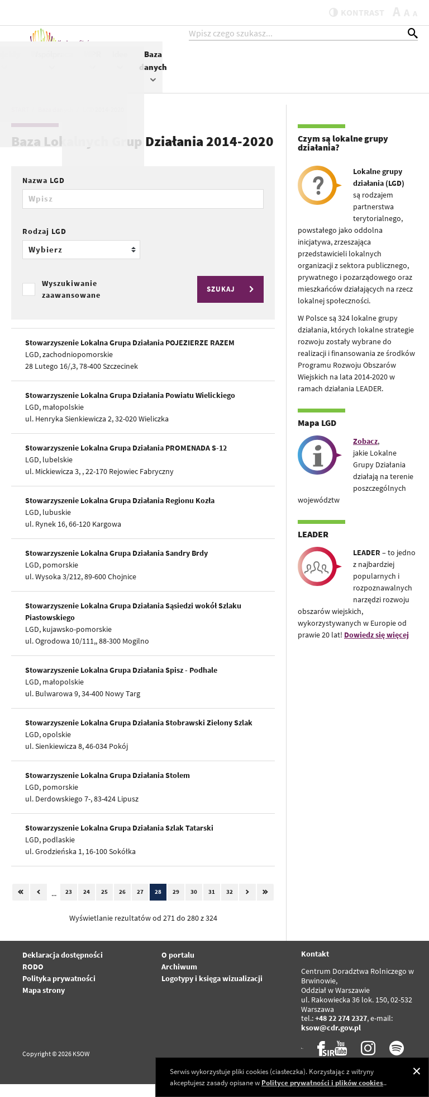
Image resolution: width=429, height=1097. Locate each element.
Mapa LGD (317, 436)
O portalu (177, 968)
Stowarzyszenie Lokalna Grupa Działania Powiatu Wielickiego (130, 408)
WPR (348, 71)
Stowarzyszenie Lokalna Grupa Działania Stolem (107, 788)
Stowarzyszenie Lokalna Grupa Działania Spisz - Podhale (121, 683)
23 (68, 905)
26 (122, 905)
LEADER (313, 547)
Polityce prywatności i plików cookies (322, 1082)
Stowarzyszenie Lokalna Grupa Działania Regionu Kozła (119, 513)
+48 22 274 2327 (341, 1031)
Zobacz (365, 454)
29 (176, 905)
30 (193, 905)
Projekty (260, 71)
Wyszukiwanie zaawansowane (71, 302)
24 (86, 905)
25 (104, 905)
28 (158, 905)
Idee (375, 71)
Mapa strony (43, 1003)
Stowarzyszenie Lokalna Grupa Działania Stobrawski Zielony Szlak (138, 735)
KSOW (222, 71)
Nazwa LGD (43, 194)
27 (140, 905)
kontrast (350, 12)
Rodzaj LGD (44, 244)
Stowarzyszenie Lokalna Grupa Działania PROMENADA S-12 (126, 461)
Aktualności (180, 65)
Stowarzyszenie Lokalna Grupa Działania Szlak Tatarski (119, 841)
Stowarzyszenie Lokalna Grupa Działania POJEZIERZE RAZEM (130, 355)
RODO (33, 979)
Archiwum (179, 979)
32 (229, 905)
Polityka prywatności (59, 991)
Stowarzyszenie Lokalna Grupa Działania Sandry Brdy (116, 566)
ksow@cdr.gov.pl (331, 1041)
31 (211, 905)
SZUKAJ (232, 302)
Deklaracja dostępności (62, 968)
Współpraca (307, 71)
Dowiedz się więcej (376, 648)
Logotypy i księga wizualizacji (212, 991)
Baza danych (408, 77)
